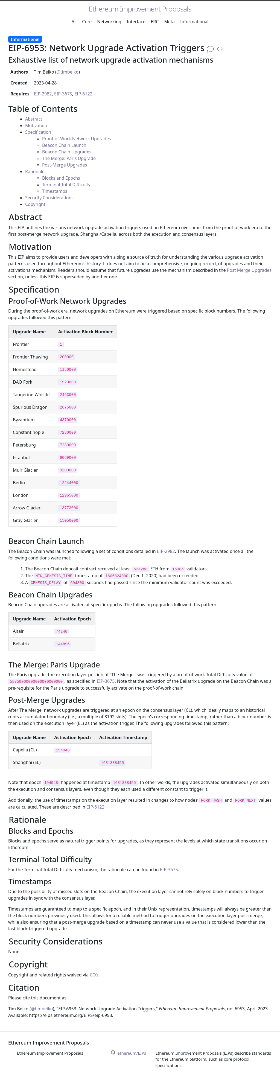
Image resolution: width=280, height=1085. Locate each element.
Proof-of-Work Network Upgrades (76, 139)
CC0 (94, 975)
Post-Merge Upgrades (64, 165)
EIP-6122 (83, 94)
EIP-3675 (63, 94)
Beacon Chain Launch (64, 145)
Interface (136, 22)
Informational (194, 22)
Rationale (35, 171)
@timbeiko (67, 72)
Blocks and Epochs (61, 178)
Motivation (36, 125)
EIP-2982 (43, 94)
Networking (109, 22)
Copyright (35, 204)
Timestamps (54, 191)
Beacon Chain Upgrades (66, 152)
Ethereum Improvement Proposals (140, 9)
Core (87, 22)
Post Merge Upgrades (249, 270)
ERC (155, 22)
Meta (169, 22)
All (74, 22)
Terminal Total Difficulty (66, 185)
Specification (38, 132)
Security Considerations (49, 198)
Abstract (33, 119)
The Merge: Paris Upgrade (69, 158)
